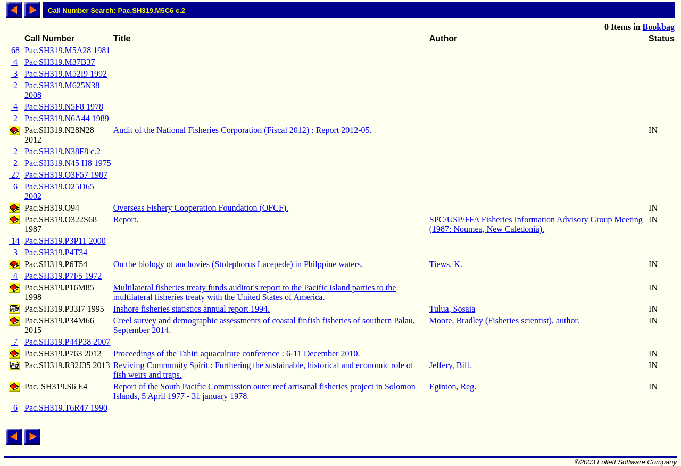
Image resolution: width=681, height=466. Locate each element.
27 (14, 174)
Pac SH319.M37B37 (59, 61)
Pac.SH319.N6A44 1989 (66, 118)
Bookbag (659, 26)
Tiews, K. (445, 264)
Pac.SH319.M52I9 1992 (65, 73)
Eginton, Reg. (452, 386)
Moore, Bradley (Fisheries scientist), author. (504, 320)
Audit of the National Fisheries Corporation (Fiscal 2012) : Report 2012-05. (242, 130)
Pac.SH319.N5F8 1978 (63, 106)
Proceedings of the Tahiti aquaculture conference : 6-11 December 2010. (236, 353)
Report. (126, 219)
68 (14, 50)
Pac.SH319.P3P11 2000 (65, 240)
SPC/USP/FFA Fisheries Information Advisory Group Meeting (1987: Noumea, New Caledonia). (536, 224)
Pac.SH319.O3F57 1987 (65, 174)
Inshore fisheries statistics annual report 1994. (191, 308)
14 (14, 240)
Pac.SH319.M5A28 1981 (67, 50)
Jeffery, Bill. (450, 365)
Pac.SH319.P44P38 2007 (67, 341)
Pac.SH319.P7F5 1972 (63, 275)
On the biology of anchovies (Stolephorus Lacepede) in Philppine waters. (238, 264)
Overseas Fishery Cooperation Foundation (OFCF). (200, 207)
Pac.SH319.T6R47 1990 (65, 407)
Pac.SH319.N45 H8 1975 (67, 163)
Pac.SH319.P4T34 (55, 252)
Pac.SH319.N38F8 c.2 (62, 151)
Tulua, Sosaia (452, 308)
